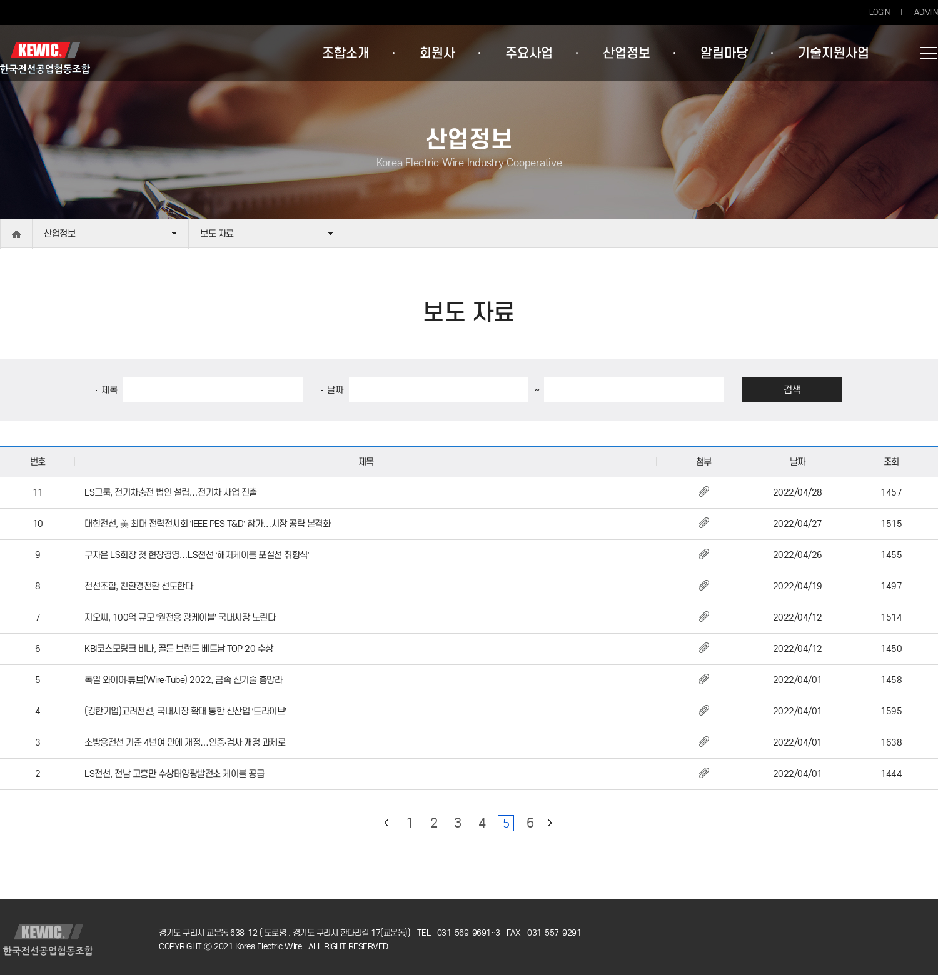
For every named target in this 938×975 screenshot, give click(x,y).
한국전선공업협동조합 (45, 58)
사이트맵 (928, 53)
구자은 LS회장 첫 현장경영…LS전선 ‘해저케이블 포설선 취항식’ (196, 555)
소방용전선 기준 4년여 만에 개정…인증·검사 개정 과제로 (184, 742)
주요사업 (529, 53)
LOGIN (879, 12)
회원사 (437, 53)
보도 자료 (217, 233)
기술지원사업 (833, 53)
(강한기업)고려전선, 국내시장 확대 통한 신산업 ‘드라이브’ (185, 711)
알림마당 (724, 53)
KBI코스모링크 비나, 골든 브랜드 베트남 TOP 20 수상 (178, 648)
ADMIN (926, 12)
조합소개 (346, 53)
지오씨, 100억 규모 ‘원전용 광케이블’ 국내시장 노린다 (179, 617)
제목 (109, 390)
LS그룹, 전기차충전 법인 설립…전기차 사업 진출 (170, 492)
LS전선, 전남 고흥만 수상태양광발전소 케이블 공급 (174, 773)
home (16, 234)
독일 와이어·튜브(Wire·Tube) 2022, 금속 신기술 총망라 (183, 680)
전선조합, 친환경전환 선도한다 (138, 586)
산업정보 (626, 53)
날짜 (335, 390)
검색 (792, 390)
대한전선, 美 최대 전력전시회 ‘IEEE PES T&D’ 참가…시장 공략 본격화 (207, 523)
